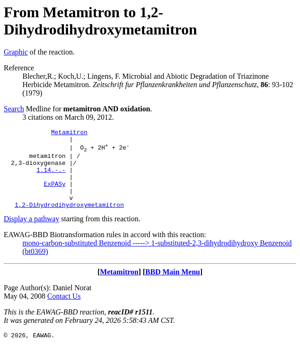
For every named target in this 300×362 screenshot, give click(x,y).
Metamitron (69, 133)
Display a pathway (31, 234)
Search (14, 109)
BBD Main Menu (172, 287)
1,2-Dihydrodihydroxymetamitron (69, 220)
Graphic (16, 52)
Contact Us (64, 311)
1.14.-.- (50, 178)
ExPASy (55, 195)
